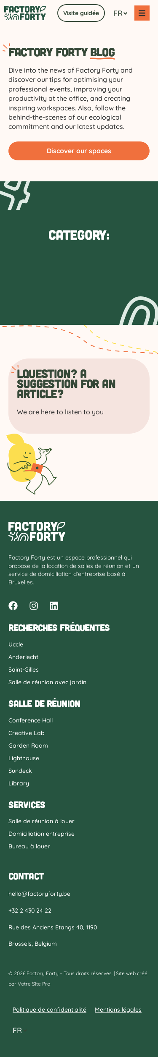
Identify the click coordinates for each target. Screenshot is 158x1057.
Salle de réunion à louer (41, 821)
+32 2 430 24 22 (29, 910)
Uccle (15, 644)
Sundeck (20, 770)
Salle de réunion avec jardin (47, 682)
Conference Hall (30, 720)
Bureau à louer (29, 846)
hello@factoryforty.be (39, 893)
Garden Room (28, 745)
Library (18, 783)
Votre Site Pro (34, 984)
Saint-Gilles (23, 669)
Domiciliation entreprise (41, 833)
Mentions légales (118, 1009)
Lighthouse (23, 758)
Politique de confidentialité (49, 1009)
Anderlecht (23, 657)
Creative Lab (26, 733)
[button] (142, 13)
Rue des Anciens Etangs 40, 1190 (52, 927)
